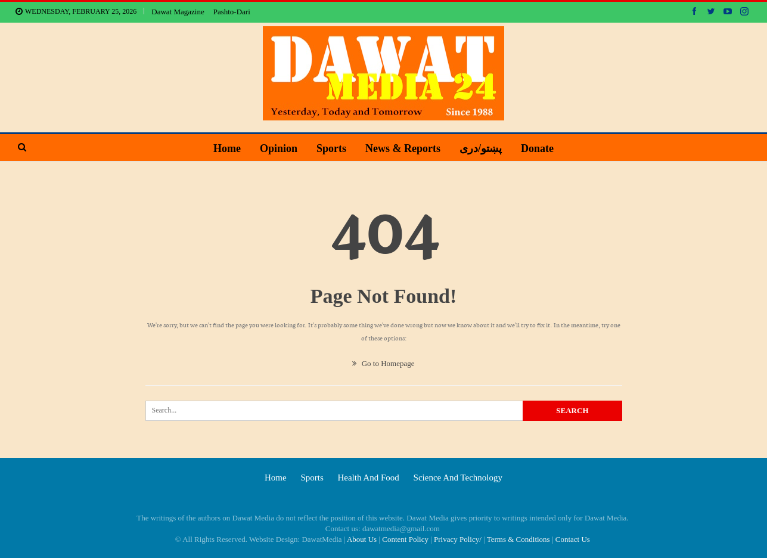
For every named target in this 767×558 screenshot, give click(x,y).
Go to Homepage (383, 363)
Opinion (275, 148)
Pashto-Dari (231, 11)
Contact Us (572, 539)
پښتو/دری (483, 148)
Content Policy (405, 539)
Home (222, 148)
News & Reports (404, 148)
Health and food (368, 477)
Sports (330, 148)
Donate (542, 148)
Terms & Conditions (518, 539)
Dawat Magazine (177, 11)
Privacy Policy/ (458, 539)
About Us (362, 539)
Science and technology (458, 477)
